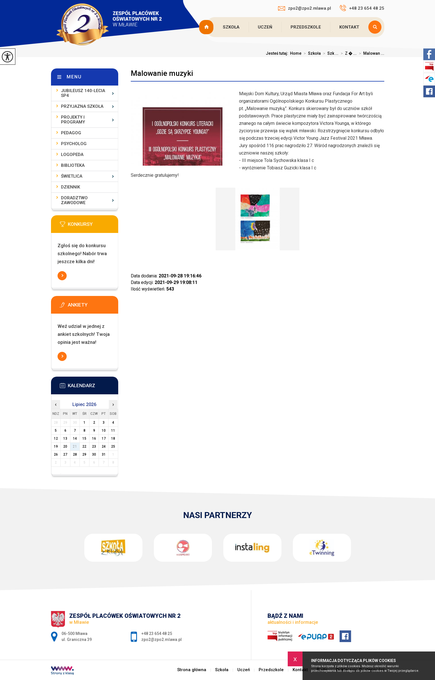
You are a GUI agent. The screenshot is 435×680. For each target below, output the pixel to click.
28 (75, 454)
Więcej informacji (62, 275)
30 (94, 454)
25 (113, 446)
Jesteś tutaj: (278, 53)
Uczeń (265, 27)
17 (104, 439)
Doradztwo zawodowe (74, 200)
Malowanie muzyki (162, 73)
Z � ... (347, 53)
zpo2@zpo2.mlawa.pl (304, 8)
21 (75, 446)
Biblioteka (73, 165)
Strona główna (207, 27)
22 (84, 446)
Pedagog (71, 132)
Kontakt (349, 27)
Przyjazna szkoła (82, 106)
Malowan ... (370, 53)
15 (84, 439)
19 (56, 446)
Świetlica (71, 176)
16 (94, 439)
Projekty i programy (73, 120)
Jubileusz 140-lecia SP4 (83, 93)
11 (113, 431)
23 (94, 446)
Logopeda (72, 154)
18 (113, 439)
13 (65, 439)
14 (75, 439)
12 (56, 439)
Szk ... (329, 53)
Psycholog (74, 143)
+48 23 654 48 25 (362, 8)
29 (84, 454)
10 (104, 431)
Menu (74, 77)
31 (104, 454)
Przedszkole (306, 27)
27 (65, 454)
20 (65, 446)
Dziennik (70, 187)
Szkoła (231, 27)
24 (104, 446)
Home (295, 53)
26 (56, 454)
